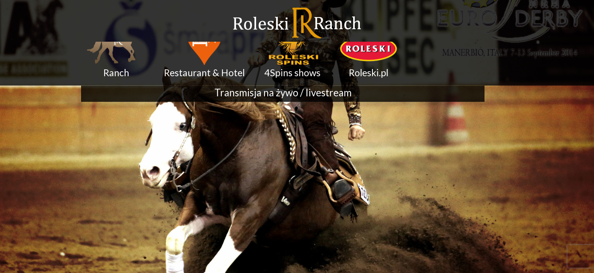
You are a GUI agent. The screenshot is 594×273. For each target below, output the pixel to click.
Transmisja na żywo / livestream (283, 88)
